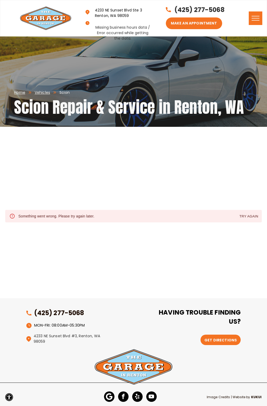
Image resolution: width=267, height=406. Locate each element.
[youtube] (151, 397)
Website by (241, 397)
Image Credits (218, 397)
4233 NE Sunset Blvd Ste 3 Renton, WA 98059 (118, 13)
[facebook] (123, 397)
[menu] (255, 18)
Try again (248, 217)
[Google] (109, 397)
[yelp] (137, 397)
